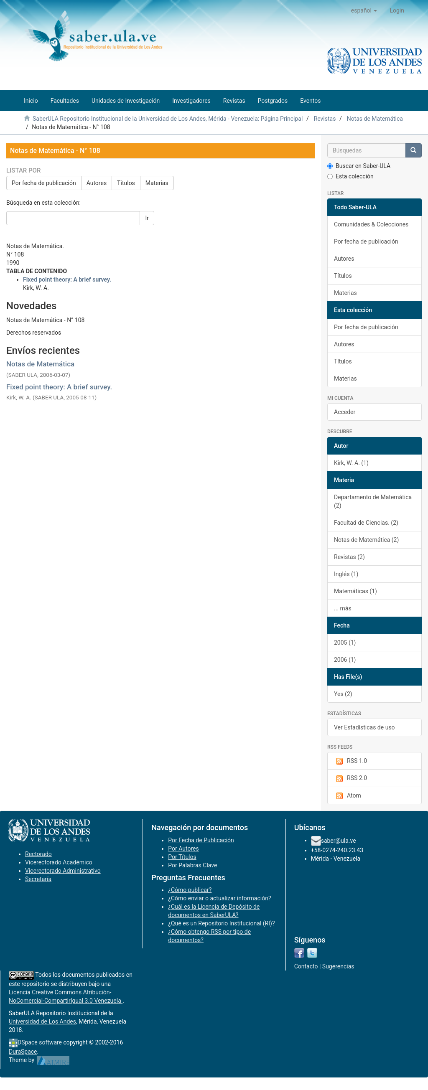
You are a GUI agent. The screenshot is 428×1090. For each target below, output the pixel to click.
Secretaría (38, 879)
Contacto (306, 966)
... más (343, 608)
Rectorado (38, 854)
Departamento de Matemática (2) (373, 501)
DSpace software (40, 1042)
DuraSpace (23, 1051)
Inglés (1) (346, 574)
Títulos (126, 183)
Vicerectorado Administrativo (63, 870)
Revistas (325, 118)
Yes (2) (343, 694)
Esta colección (350, 176)
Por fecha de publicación (44, 183)
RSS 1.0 (350, 761)
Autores (97, 183)
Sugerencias (338, 966)
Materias (156, 183)
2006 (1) (345, 659)
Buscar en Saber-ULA (358, 166)
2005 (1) (345, 642)
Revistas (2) (349, 557)
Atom (347, 796)
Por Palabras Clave (192, 865)
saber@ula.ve (338, 840)
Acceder (344, 412)
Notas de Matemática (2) (366, 539)
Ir (147, 218)
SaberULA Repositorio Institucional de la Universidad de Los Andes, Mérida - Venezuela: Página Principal (168, 118)
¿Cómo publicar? (189, 890)
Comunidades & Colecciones (371, 224)
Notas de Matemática (375, 118)
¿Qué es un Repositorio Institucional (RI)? (221, 923)
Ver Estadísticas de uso (364, 727)
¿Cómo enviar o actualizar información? (219, 898)
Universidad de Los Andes (42, 1021)
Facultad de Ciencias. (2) (366, 522)
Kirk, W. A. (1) (351, 463)
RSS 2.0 (350, 778)
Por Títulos (182, 857)
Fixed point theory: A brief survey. (59, 387)
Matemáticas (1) (355, 591)
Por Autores (183, 848)
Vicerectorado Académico (58, 862)
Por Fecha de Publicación (201, 840)
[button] (364, 10)
